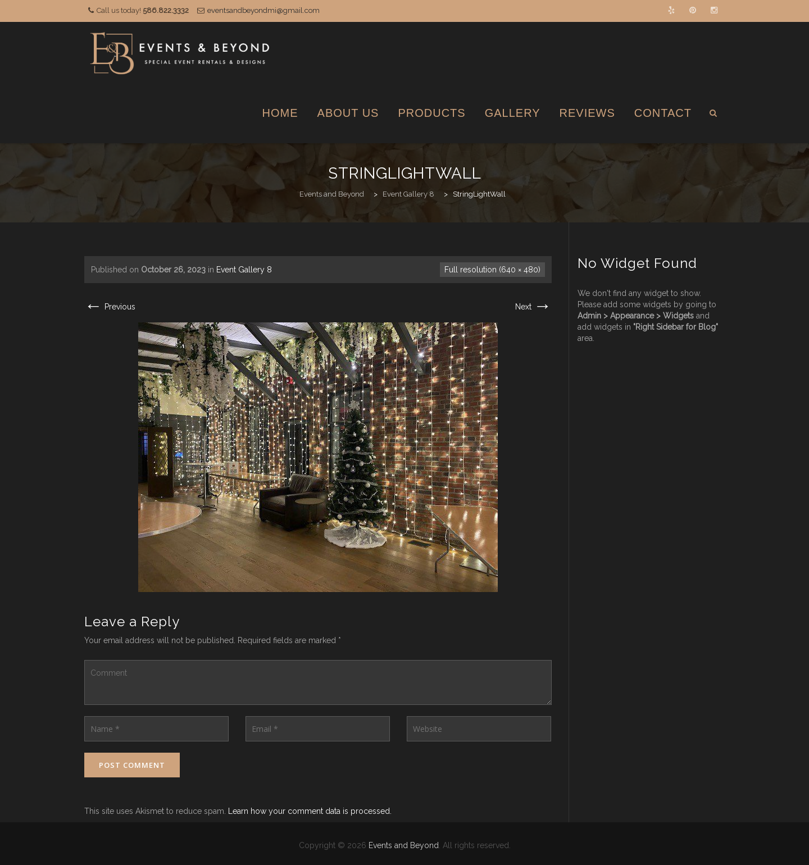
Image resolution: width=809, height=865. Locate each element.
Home (280, 113)
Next (533, 306)
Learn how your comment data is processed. (310, 811)
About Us (348, 113)
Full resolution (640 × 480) (492, 269)
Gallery (512, 113)
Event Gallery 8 (244, 269)
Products (431, 113)
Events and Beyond (404, 845)
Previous (109, 306)
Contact (663, 113)
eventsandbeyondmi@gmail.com (263, 10)
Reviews (587, 113)
